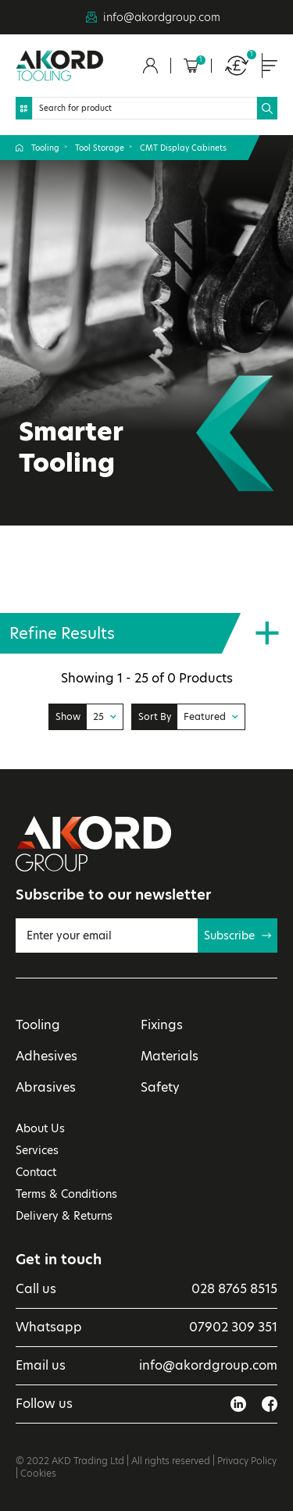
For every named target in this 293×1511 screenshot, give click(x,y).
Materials (169, 1056)
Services (37, 1150)
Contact (36, 1172)
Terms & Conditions (66, 1194)
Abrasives (46, 1087)
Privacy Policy (247, 1460)
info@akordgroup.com (161, 17)
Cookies (38, 1473)
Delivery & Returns (64, 1216)
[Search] (144, 108)
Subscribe (237, 935)
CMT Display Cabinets (183, 147)
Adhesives (46, 1056)
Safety (160, 1087)
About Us (40, 1128)
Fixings (162, 1025)
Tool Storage (99, 147)
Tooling (45, 147)
